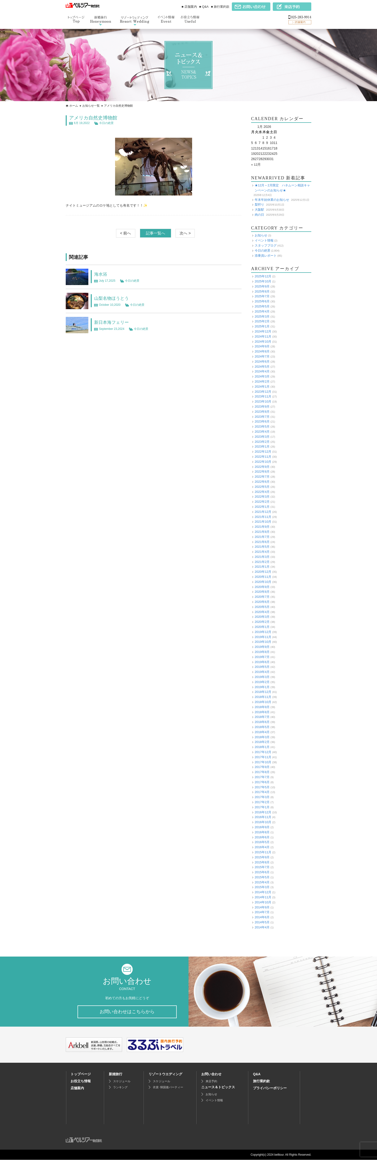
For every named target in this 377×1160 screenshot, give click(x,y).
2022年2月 (262, 501)
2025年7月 (262, 296)
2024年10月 (263, 341)
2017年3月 (262, 797)
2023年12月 (263, 391)
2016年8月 (262, 832)
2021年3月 (262, 556)
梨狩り (259, 204)
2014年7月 (262, 912)
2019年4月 (262, 672)
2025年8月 (262, 291)
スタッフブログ (266, 245)
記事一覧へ (155, 233)
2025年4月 (262, 311)
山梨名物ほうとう (113, 298)
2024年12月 (263, 331)
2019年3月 (262, 677)
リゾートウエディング (165, 1074)
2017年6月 (262, 782)
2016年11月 (263, 817)
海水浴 (101, 274)
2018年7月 (262, 717)
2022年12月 (263, 451)
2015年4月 (262, 882)
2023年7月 (262, 416)
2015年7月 (262, 867)
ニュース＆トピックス (218, 1087)
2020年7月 (262, 597)
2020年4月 (262, 611)
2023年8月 (262, 411)
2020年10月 (263, 581)
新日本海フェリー (113, 322)
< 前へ (125, 233)
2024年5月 (262, 366)
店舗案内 (77, 1088)
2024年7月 (262, 356)
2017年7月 (262, 777)
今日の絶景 (106, 123)
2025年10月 (263, 281)
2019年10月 (263, 642)
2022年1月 (262, 506)
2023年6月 (262, 421)
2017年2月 (262, 802)
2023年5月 (262, 426)
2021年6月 (262, 541)
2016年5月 (262, 842)
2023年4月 (262, 431)
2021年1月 (262, 566)
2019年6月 (262, 662)
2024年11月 (263, 336)
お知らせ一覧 (91, 105)
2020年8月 (262, 591)
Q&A (256, 1074)
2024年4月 (262, 371)
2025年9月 (262, 286)
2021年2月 (262, 561)
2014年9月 (262, 907)
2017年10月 (263, 762)
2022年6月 (262, 481)
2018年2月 (262, 742)
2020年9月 (262, 586)
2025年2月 (262, 321)
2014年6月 (262, 917)
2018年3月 (262, 737)
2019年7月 (262, 656)
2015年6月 (262, 872)
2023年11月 (263, 396)
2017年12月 (263, 752)
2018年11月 (263, 697)
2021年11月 (263, 516)
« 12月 (256, 164)
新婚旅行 (115, 1074)
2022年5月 (262, 486)
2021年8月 (262, 532)
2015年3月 (262, 887)
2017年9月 (262, 767)
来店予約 (211, 1081)
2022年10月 (263, 461)
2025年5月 (262, 306)
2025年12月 (263, 276)
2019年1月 (262, 687)
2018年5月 (262, 727)
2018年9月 (262, 707)
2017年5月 (262, 787)
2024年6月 (262, 361)
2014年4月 (262, 927)
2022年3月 (262, 496)
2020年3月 (262, 617)
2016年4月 (262, 847)
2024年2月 (262, 381)
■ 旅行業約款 (220, 6)
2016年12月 (263, 812)
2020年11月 (263, 577)
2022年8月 (262, 471)
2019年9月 (262, 647)
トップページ (81, 1074)
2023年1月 (262, 446)
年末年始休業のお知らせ (272, 199)
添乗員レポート (266, 255)
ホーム (73, 105)
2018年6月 (262, 722)
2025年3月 (262, 316)
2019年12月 (263, 631)
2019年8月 (262, 652)
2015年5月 (262, 877)
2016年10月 (263, 822)
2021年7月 (262, 536)
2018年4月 (262, 732)
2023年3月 (262, 436)
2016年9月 (262, 827)
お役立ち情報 (81, 1081)
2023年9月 (262, 406)
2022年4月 (262, 491)
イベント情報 (264, 240)
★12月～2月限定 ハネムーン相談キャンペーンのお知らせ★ (282, 187)
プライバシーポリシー (270, 1088)
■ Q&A (204, 6)
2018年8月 (262, 712)
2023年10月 (263, 401)
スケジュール (121, 1081)
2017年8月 (262, 772)
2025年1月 (262, 326)
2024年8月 (262, 351)
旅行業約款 (261, 1081)
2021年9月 (262, 526)
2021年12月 (263, 511)
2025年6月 (262, 301)
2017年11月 (263, 757)
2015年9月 (262, 857)
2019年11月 (263, 637)
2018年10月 (263, 702)
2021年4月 (262, 552)
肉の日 (259, 214)
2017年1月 (262, 807)
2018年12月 (263, 692)
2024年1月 (262, 386)
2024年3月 (262, 376)
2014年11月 (263, 897)
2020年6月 (262, 602)
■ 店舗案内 (189, 6)
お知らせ (261, 235)
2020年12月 (263, 571)
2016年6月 (262, 837)
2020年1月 (262, 627)
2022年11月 (263, 456)
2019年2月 (262, 682)
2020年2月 (262, 622)
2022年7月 (262, 476)
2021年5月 (262, 546)
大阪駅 (259, 209)
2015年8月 (262, 862)
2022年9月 (262, 466)
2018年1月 (262, 747)
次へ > (185, 233)
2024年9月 (262, 346)
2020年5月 (262, 606)
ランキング (120, 1087)
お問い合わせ (211, 1074)
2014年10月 (263, 902)
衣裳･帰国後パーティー (168, 1087)
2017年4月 (262, 792)
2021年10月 (263, 521)
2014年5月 (262, 922)
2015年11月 (263, 852)
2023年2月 (262, 441)
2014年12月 (263, 892)
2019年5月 (262, 667)
